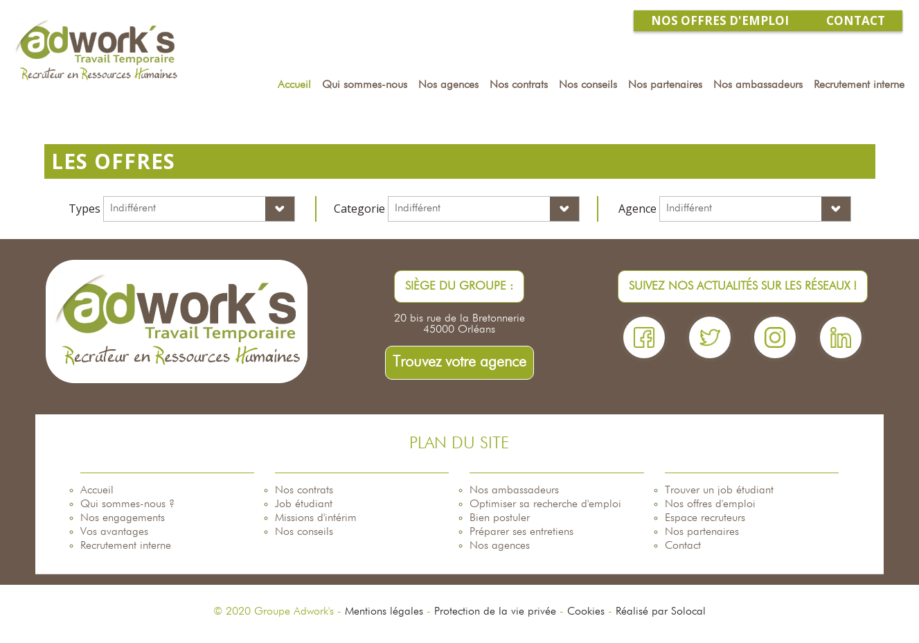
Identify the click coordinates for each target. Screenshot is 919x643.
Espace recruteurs (705, 518)
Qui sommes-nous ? (127, 504)
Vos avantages (114, 532)
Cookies (586, 611)
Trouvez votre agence (459, 362)
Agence (637, 208)
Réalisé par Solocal (661, 611)
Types (84, 208)
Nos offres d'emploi (710, 504)
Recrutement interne (125, 546)
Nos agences (500, 546)
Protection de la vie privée (495, 611)
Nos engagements (122, 518)
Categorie (359, 208)
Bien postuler (500, 518)
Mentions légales (384, 611)
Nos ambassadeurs (514, 490)
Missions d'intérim (316, 518)
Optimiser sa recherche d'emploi (545, 504)
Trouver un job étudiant (719, 490)
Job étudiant (303, 504)
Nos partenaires (702, 532)
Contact (683, 546)
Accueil (97, 490)
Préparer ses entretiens (521, 532)
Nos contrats (304, 490)
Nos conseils (304, 532)
